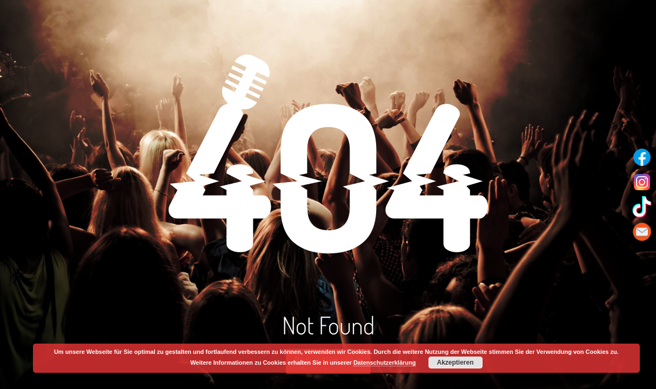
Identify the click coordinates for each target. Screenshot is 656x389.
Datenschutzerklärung (384, 362)
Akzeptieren (455, 362)
